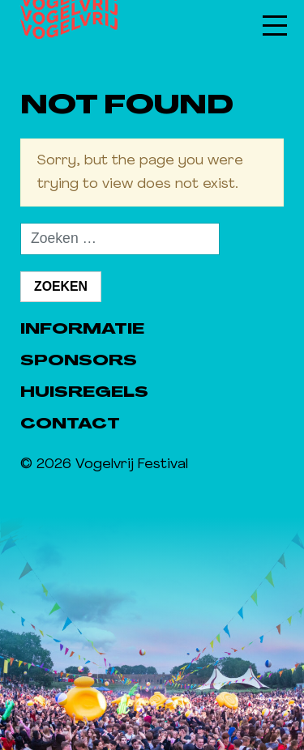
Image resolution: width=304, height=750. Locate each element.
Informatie (82, 330)
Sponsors (78, 362)
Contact (70, 425)
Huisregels (84, 393)
